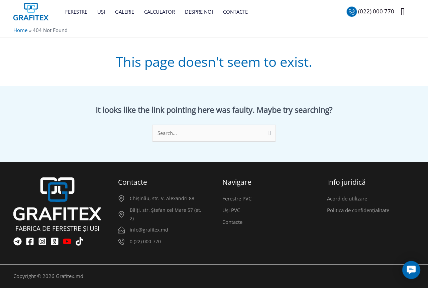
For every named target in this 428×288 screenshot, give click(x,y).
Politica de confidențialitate (358, 210)
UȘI (101, 11)
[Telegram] (17, 241)
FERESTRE (76, 11)
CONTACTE (235, 11)
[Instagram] (42, 241)
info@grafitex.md (149, 230)
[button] (403, 11)
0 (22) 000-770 (145, 241)
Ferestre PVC (236, 198)
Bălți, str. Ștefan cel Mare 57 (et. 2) (165, 214)
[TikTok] (79, 241)
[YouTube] (67, 241)
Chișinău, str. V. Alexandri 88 (162, 198)
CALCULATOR (159, 11)
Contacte (232, 222)
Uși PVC (231, 210)
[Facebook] (30, 241)
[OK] (54, 241)
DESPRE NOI (199, 11)
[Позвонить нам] (370, 12)
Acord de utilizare (347, 198)
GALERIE (124, 11)
